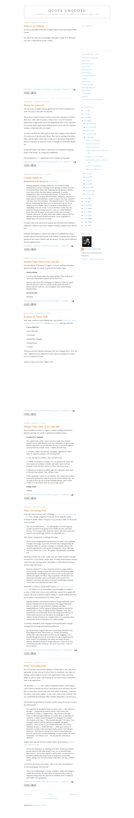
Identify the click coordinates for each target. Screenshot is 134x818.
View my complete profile (92, 259)
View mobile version (51, 798)
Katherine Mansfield (88, 76)
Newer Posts (28, 794)
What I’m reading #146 (35, 510)
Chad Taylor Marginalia (89, 58)
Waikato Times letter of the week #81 (41, 262)
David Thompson (87, 64)
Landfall (84, 79)
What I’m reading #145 (35, 666)
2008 (86, 225)
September (90, 134)
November (90, 127)
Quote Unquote (67, 11)
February (89, 191)
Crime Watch (85, 61)
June (88, 177)
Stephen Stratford (92, 249)
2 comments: (66, 89)
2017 (86, 121)
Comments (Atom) (39, 805)
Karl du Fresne (86, 73)
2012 (86, 212)
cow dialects (52, 181)
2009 (86, 222)
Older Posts (73, 794)
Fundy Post (85, 67)
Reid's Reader (86, 90)
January (89, 194)
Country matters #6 (33, 178)
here (38, 158)
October (89, 130)
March (88, 187)
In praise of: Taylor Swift (36, 316)
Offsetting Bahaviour (88, 87)
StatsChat (84, 96)
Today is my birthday (34, 26)
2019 (86, 114)
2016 (86, 198)
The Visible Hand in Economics (92, 99)
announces (37, 686)
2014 (86, 205)
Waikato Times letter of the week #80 (41, 426)
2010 (86, 219)
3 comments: (65, 410)
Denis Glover (54, 323)
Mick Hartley (86, 82)
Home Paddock (86, 70)
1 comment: (65, 246)
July (87, 174)
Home (51, 794)
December (90, 124)
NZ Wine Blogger (87, 84)
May (88, 180)
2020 (86, 111)
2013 (86, 208)
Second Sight (85, 93)
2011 (86, 215)
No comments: (66, 162)
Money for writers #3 (34, 105)
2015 (86, 202)
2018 (86, 117)
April (88, 184)
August (88, 137)
